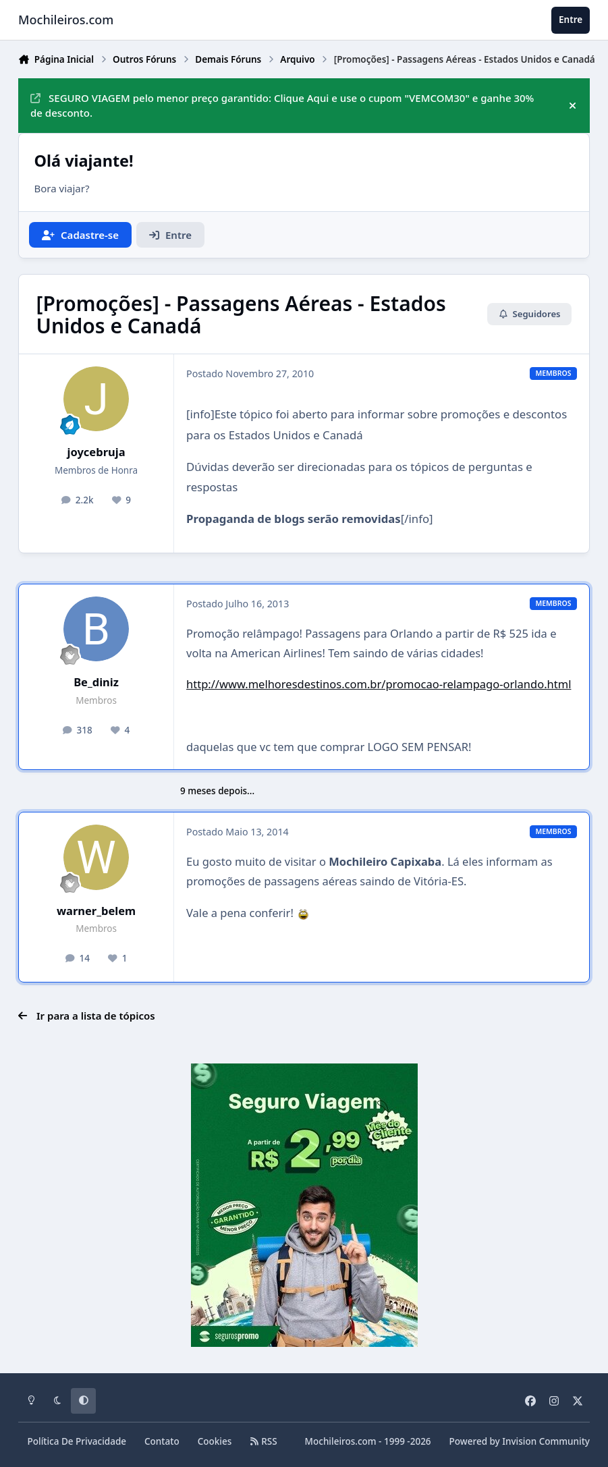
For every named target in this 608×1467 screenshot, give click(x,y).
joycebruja (96, 452)
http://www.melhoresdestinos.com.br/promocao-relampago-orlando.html (378, 684)
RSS (263, 1441)
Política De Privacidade (77, 1441)
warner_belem (96, 910)
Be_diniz (96, 682)
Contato (161, 1441)
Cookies (215, 1441)
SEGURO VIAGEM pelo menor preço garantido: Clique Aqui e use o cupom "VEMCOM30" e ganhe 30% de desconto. (282, 105)
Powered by (519, 1441)
